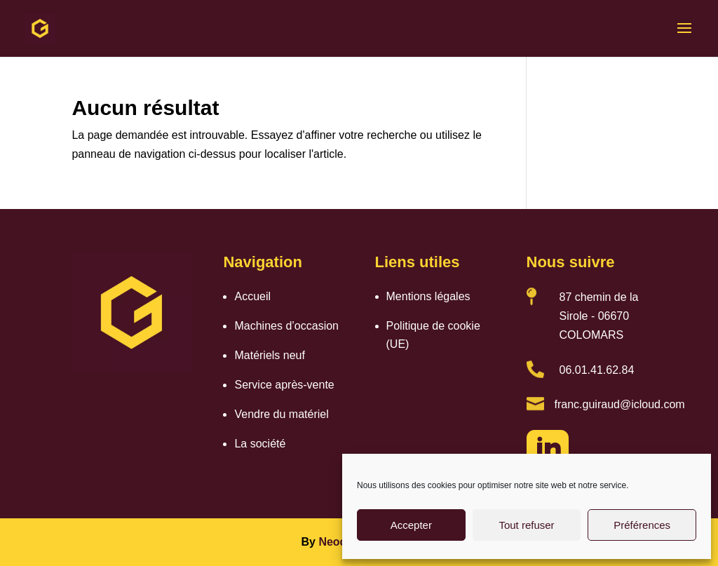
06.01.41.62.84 (597, 370)
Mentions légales (428, 296)
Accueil (252, 296)
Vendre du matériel (281, 414)
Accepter (411, 525)
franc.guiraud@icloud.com (620, 404)
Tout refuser (526, 525)
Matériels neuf (269, 355)
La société (259, 444)
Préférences (642, 525)
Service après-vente (284, 385)
